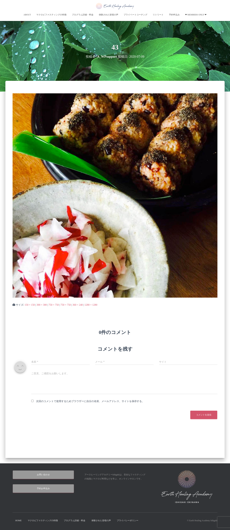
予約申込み (174, 14)
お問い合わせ (43, 474)
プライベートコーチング (135, 14)
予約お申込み (43, 488)
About (27, 14)
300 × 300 (42, 305)
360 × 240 (78, 305)
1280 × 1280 (90, 305)
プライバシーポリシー (127, 520)
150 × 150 (30, 305)
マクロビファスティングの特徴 (51, 14)
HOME (18, 520)
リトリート (158, 14)
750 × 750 (54, 305)
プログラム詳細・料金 (82, 14)
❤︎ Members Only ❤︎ (195, 14)
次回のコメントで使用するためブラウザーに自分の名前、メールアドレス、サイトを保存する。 (90, 401)
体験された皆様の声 (108, 14)
